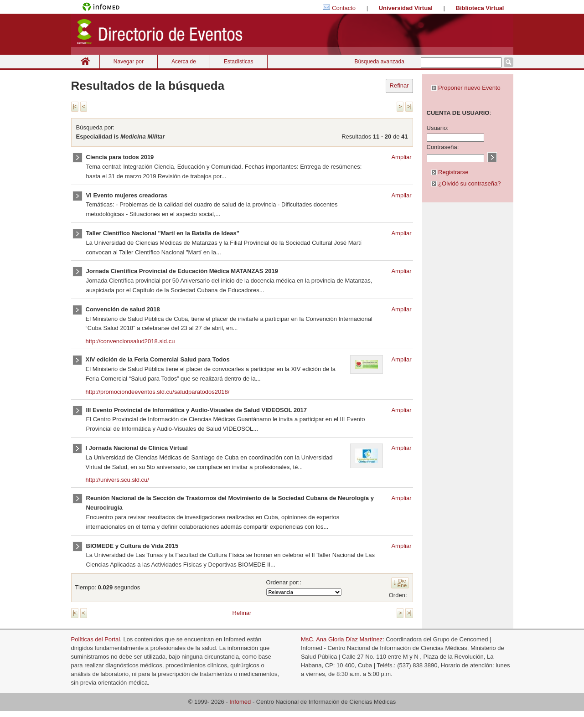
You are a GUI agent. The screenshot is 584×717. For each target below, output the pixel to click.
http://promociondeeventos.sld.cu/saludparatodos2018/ (158, 391)
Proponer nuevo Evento (466, 87)
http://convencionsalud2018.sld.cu (130, 341)
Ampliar (401, 157)
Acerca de (183, 61)
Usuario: (438, 127)
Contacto (344, 8)
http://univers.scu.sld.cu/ (117, 479)
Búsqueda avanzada (379, 61)
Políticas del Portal (95, 639)
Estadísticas (238, 61)
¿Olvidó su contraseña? (466, 183)
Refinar (399, 85)
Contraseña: (443, 147)
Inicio (85, 61)
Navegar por (129, 61)
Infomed (240, 701)
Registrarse (450, 172)
